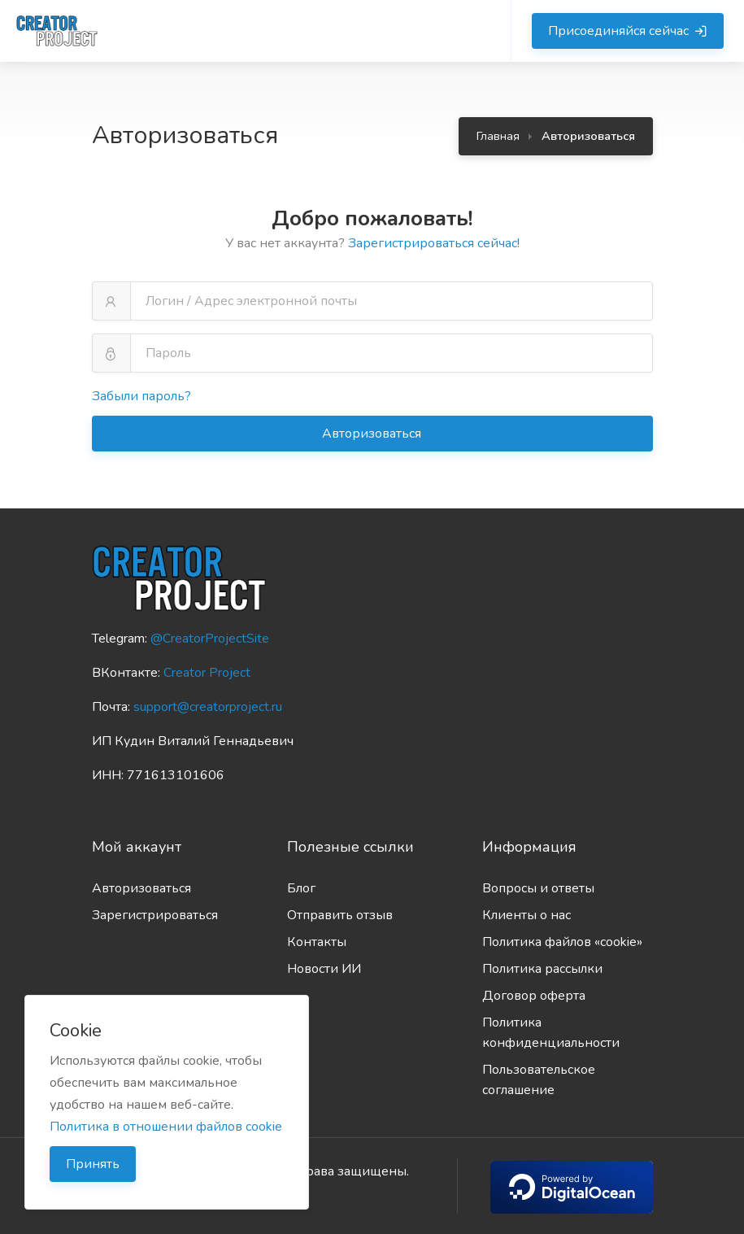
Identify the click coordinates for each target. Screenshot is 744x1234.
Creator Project (206, 673)
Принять (93, 1164)
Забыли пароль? (141, 396)
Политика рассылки (542, 969)
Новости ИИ (324, 969)
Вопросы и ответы (538, 888)
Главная (498, 136)
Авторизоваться (373, 434)
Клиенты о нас (526, 915)
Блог (301, 888)
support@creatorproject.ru (207, 707)
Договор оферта (533, 996)
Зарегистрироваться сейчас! (434, 243)
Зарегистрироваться (155, 915)
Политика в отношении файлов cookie (166, 1127)
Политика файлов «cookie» (562, 942)
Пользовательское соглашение (538, 1080)
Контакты (316, 942)
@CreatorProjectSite (209, 639)
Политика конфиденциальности (551, 1033)
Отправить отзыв (340, 915)
